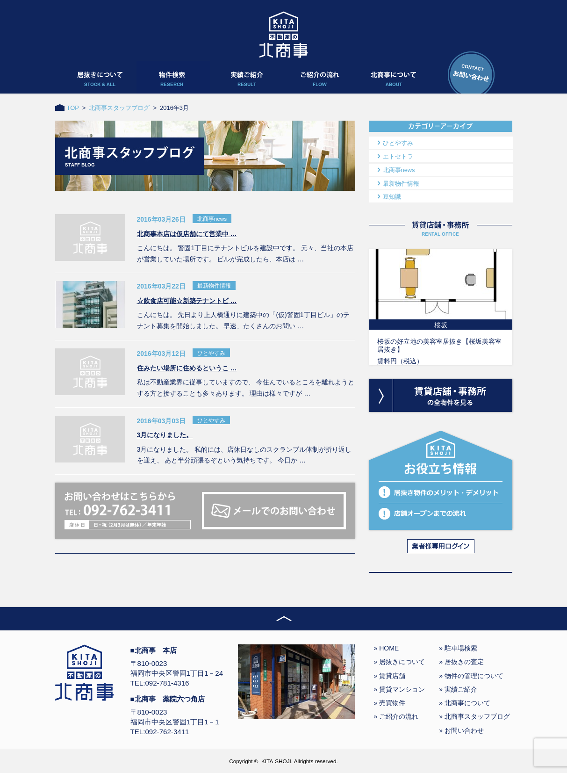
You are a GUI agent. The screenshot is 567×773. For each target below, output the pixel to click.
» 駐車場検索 (458, 648)
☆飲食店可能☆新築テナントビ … (187, 300)
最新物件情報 (401, 183)
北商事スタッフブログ (119, 107)
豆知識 (392, 196)
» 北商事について (464, 703)
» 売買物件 (390, 703)
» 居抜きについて (399, 661)
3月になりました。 (165, 435)
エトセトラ (398, 156)
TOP (73, 107)
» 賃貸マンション (399, 689)
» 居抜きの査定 (461, 661)
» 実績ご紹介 (458, 689)
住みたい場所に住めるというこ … (187, 368)
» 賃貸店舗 (390, 675)
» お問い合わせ (461, 730)
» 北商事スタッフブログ (474, 716)
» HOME (386, 648)
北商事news (399, 169)
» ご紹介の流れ (396, 716)
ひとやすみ (398, 142)
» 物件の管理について (471, 675)
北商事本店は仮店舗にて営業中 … (187, 234)
